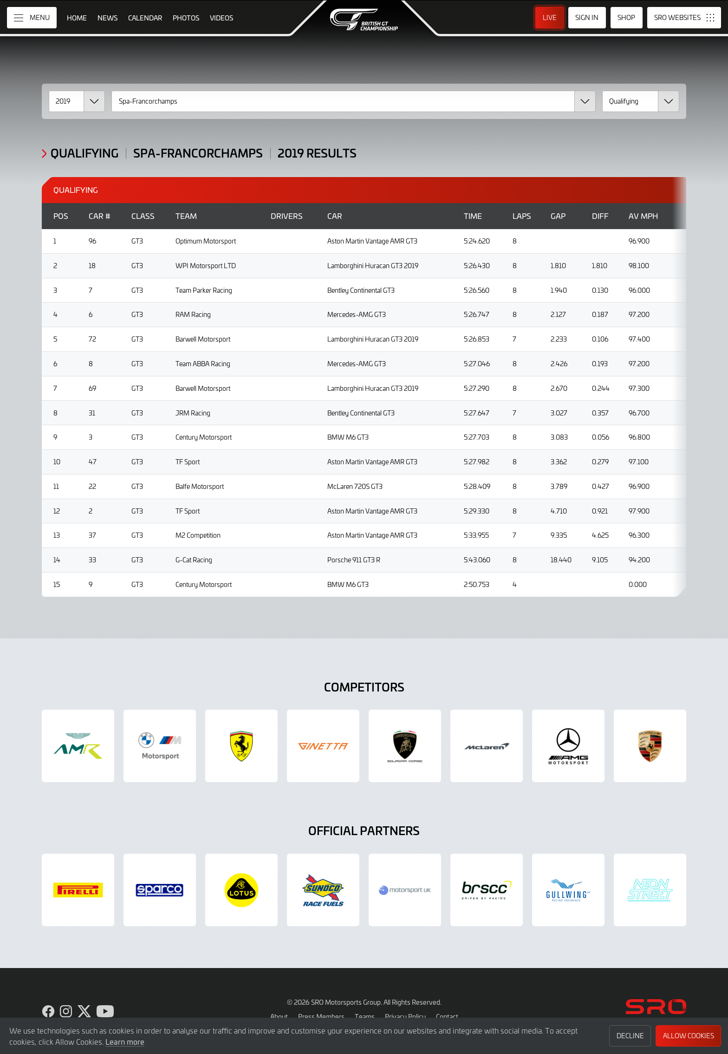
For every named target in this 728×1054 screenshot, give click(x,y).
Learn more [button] (124, 1041)
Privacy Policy (405, 1016)
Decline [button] (630, 1035)
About (279, 1016)
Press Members (321, 1016)
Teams (365, 1016)
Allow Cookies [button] (688, 1035)
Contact (447, 1016)
